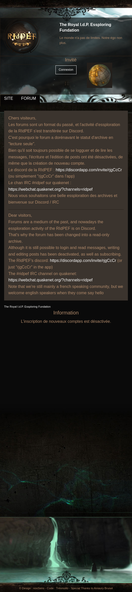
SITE (8, 98)
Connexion (66, 69)
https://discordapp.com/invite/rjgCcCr (89, 170)
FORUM (28, 98)
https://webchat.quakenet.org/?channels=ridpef (50, 189)
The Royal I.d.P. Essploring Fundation (27, 306)
